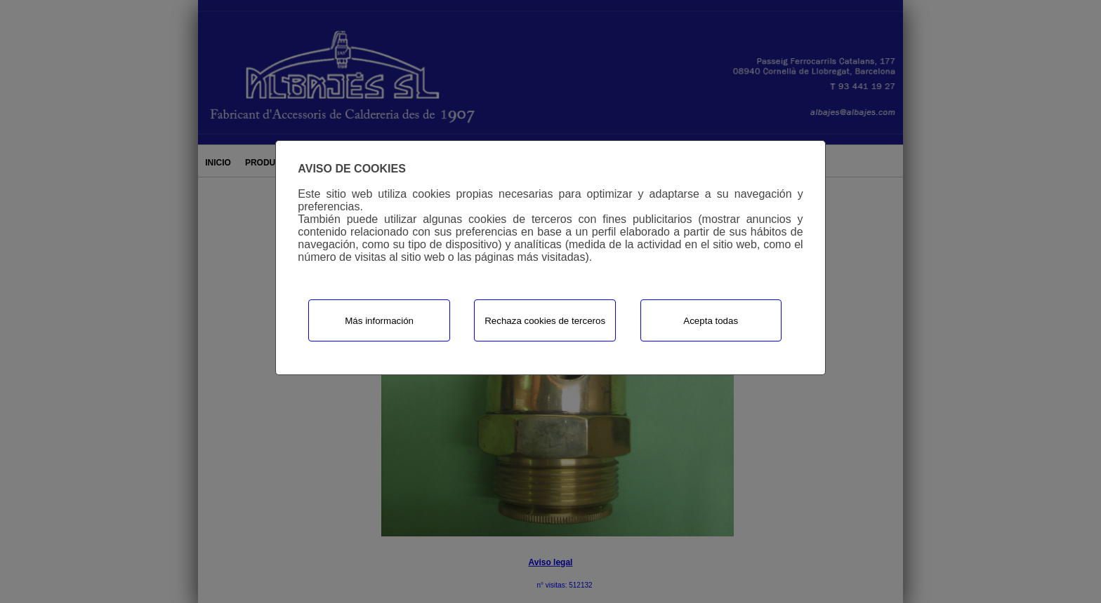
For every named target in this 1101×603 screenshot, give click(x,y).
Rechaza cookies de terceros (544, 321)
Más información (379, 321)
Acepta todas (710, 321)
